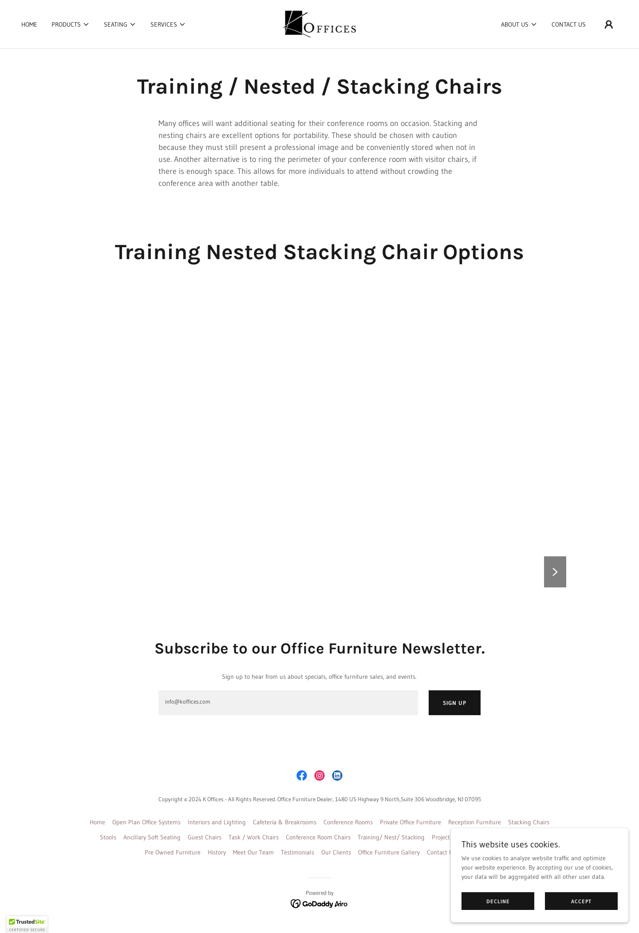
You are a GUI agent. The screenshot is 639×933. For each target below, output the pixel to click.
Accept (581, 901)
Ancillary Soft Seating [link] (152, 837)
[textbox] (288, 702)
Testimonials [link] (297, 852)
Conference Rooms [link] (348, 822)
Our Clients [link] (336, 852)
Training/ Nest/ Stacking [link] (391, 837)
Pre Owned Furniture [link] (173, 852)
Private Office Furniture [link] (410, 822)
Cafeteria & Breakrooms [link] (284, 822)
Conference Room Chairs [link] (318, 837)
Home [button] (97, 822)
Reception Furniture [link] (474, 822)
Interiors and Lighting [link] (217, 822)
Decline (498, 901)
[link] (319, 24)
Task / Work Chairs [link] (254, 837)
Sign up (454, 702)
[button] (70, 24)
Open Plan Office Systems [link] (146, 822)
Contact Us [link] (569, 24)
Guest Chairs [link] (204, 837)
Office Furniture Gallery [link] (389, 852)
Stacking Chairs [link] (528, 822)
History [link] (217, 852)
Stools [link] (108, 837)
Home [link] (29, 24)
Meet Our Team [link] (253, 852)
